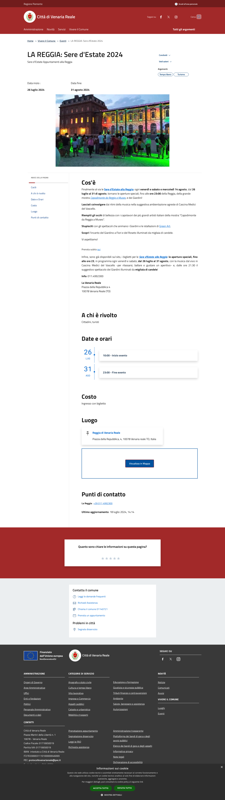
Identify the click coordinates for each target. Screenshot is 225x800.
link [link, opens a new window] (141, 782)
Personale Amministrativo (37, 709)
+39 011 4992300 (103, 503)
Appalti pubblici (76, 704)
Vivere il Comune (47, 41)
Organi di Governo (33, 682)
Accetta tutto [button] (100, 788)
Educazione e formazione (126, 682)
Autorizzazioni (120, 709)
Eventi (63, 41)
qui (98, 249)
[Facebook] (156, 17)
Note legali (118, 757)
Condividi (165, 55)
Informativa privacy (123, 751)
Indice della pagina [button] (39, 177)
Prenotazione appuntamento (83, 731)
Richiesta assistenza (78, 747)
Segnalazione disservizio (80, 736)
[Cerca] (197, 16)
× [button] (221, 767)
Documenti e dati (32, 715)
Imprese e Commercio (79, 698)
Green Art (164, 226)
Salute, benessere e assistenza (129, 704)
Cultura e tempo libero (79, 688)
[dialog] (112, 782)
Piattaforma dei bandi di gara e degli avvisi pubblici (131, 738)
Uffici (26, 693)
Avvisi (161, 693)
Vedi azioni (166, 61)
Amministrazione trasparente (128, 731)
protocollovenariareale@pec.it (45, 760)
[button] (112, 794)
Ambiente (118, 698)
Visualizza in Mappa (139, 463)
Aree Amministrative (34, 688)
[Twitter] (163, 17)
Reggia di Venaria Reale (106, 433)
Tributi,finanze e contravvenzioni (130, 693)
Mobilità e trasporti (78, 715)
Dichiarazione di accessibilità (127, 762)
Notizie (161, 682)
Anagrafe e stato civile (79, 682)
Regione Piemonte (33, 4)
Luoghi (161, 708)
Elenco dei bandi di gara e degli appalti (132, 746)
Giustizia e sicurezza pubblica (128, 687)
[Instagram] (171, 17)
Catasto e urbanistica (79, 709)
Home (30, 41)
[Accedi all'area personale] (186, 4)
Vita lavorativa (75, 693)
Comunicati (164, 688)
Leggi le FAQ (74, 741)
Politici (27, 704)
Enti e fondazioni (32, 698)
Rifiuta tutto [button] (124, 788)
